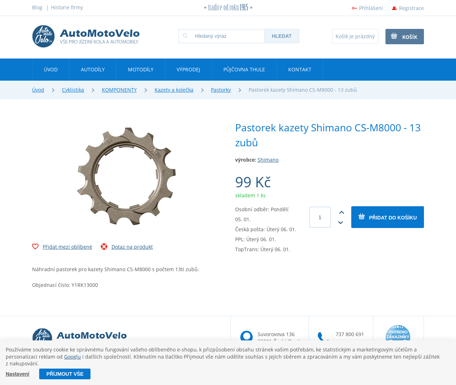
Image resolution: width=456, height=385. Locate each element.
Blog (37, 7)
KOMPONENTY (119, 89)
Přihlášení (371, 8)
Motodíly (141, 69)
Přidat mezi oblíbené (62, 247)
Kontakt (299, 69)
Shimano (268, 159)
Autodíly (93, 69)
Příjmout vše (64, 374)
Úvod (51, 69)
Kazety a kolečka (174, 89)
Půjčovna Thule (244, 69)
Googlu (72, 356)
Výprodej (188, 69)
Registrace (411, 8)
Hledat (282, 36)
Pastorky (221, 89)
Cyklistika (73, 89)
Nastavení (17, 374)
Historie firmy (67, 7)
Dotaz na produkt (127, 247)
